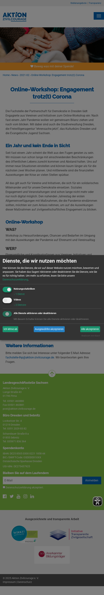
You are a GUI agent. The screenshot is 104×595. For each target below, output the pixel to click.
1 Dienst (19, 294)
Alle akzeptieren (90, 329)
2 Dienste (20, 304)
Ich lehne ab (10, 329)
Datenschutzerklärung (15, 279)
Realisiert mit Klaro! (91, 336)
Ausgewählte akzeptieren (49, 329)
